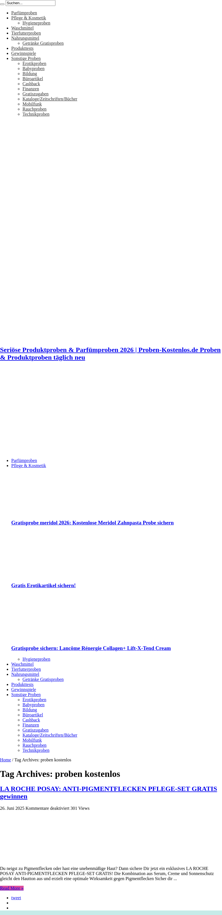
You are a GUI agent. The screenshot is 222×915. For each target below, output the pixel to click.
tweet (16, 897)
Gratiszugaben (35, 93)
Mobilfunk (32, 104)
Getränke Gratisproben (43, 43)
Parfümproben (24, 12)
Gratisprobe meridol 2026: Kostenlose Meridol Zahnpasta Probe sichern (92, 523)
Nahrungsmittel (25, 38)
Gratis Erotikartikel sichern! (43, 585)
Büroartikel (33, 78)
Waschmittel (22, 28)
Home (5, 759)
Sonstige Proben (26, 58)
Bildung (30, 73)
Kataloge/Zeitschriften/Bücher (50, 99)
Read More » (12, 888)
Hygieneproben (36, 23)
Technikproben (36, 114)
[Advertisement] (111, 414)
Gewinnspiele (23, 53)
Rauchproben (34, 109)
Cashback (31, 83)
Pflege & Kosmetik (28, 17)
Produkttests (22, 48)
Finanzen (31, 88)
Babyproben (33, 68)
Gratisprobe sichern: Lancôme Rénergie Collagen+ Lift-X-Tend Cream (91, 648)
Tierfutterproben (26, 33)
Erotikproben (34, 63)
